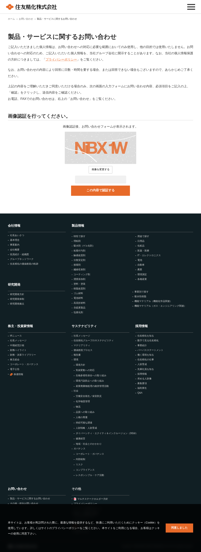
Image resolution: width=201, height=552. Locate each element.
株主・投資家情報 (20, 326)
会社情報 (14, 225)
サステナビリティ (84, 326)
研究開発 (14, 284)
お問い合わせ (17, 488)
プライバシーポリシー (61, 59)
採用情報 (141, 326)
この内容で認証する (100, 190)
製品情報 (78, 225)
